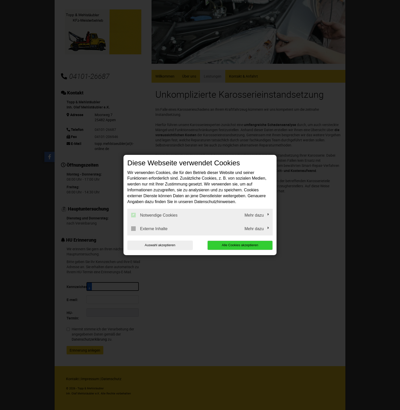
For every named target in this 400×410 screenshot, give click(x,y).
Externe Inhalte (149, 228)
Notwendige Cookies (154, 215)
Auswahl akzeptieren (160, 245)
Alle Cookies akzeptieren (240, 245)
